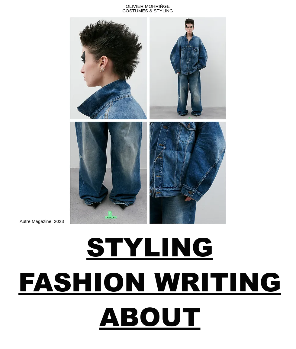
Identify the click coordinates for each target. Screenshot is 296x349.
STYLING (149, 247)
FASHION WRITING (149, 282)
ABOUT (150, 317)
